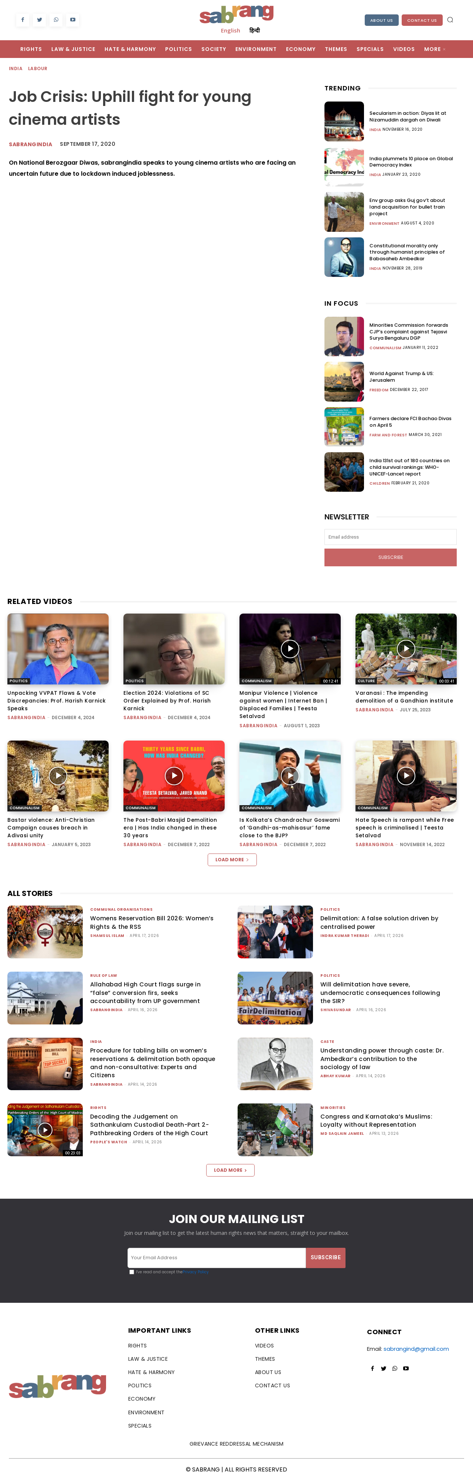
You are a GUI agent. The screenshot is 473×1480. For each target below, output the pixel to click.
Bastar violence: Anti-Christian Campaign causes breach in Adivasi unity (51, 826)
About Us (381, 20)
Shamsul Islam (107, 935)
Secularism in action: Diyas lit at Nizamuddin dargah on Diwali (406, 116)
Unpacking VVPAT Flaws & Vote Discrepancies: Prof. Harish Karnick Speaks (57, 700)
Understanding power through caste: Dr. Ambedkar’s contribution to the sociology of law (378, 1058)
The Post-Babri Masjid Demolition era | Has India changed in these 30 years (170, 826)
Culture (366, 681)
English (230, 30)
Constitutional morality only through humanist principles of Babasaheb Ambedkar (411, 252)
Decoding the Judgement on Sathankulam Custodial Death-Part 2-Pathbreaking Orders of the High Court (150, 1124)
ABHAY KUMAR (335, 1075)
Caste (327, 1041)
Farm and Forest (389, 435)
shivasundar (335, 1009)
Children (380, 483)
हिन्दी (254, 30)
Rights (98, 1107)
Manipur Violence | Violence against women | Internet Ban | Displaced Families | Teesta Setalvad (283, 704)
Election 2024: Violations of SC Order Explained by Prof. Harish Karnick (167, 700)
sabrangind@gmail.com (416, 1348)
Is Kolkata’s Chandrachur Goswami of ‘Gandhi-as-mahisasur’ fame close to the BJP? (289, 826)
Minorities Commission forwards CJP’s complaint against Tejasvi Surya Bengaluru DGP (413, 331)
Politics (19, 681)
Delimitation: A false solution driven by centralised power (380, 921)
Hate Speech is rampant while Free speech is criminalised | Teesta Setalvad (405, 826)
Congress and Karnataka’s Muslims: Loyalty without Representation (376, 1120)
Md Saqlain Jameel (342, 1133)
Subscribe (390, 557)
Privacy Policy (196, 1271)
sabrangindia (30, 144)
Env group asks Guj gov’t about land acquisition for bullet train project (411, 206)
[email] (390, 537)
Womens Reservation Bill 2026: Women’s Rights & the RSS (138, 921)
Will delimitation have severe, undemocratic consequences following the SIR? (381, 992)
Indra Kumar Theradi (344, 935)
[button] (450, 19)
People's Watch (108, 1141)
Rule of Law (104, 975)
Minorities (333, 1107)
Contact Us (422, 20)
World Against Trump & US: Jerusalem (412, 377)
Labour (38, 68)
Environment (385, 220)
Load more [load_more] (232, 859)
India (16, 68)
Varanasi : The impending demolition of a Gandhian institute (405, 696)
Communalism (386, 348)
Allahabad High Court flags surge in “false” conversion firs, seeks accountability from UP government (146, 992)
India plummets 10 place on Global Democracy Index (409, 161)
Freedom (379, 386)
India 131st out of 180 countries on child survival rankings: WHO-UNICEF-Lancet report (413, 466)
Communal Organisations (121, 908)
